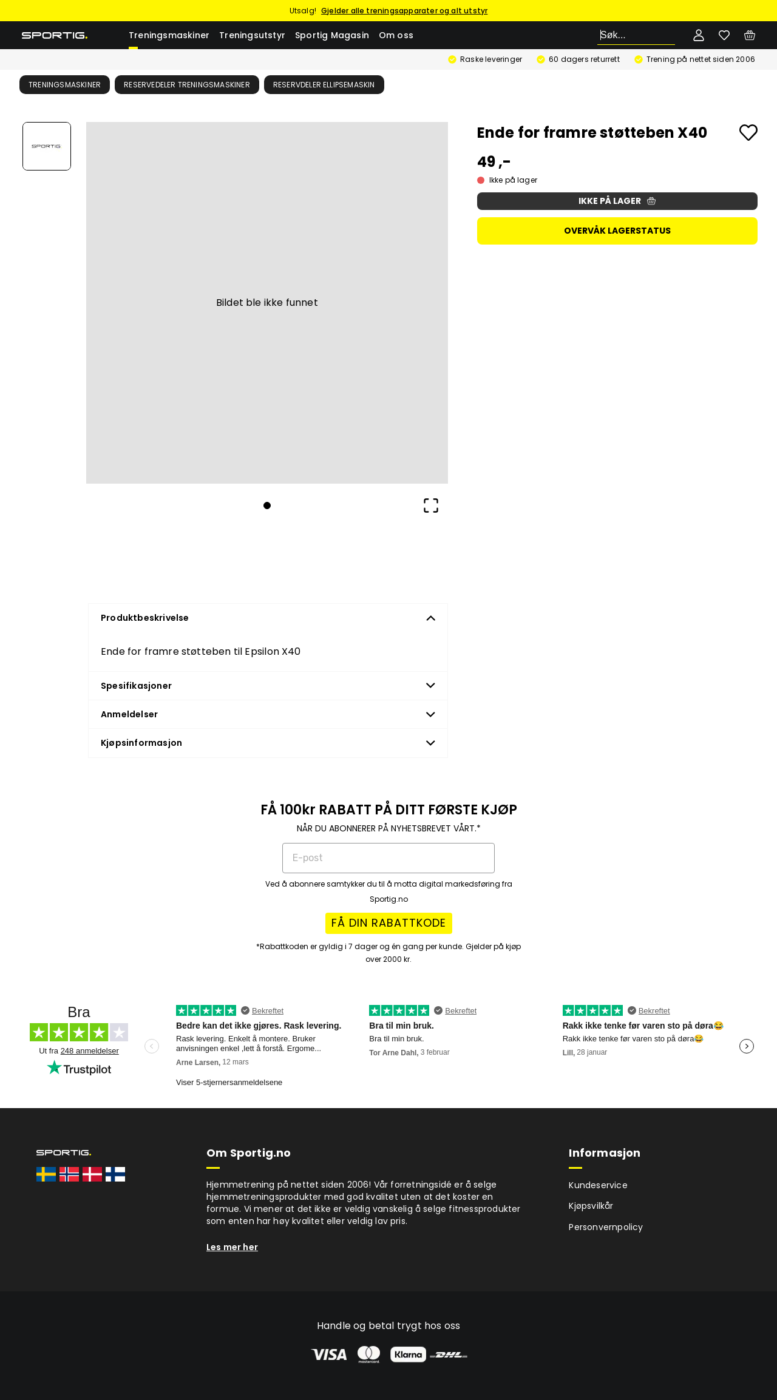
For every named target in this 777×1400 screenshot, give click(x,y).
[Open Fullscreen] (431, 505)
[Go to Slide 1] (46, 146)
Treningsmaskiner (169, 35)
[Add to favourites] (748, 132)
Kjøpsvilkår (591, 1206)
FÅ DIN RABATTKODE (388, 922)
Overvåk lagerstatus (617, 231)
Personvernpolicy (606, 1227)
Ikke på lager (617, 201)
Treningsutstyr (252, 35)
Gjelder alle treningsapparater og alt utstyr (404, 10)
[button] (267, 303)
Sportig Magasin (332, 35)
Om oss (396, 35)
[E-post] (388, 858)
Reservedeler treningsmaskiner (187, 84)
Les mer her (232, 1247)
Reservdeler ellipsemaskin (324, 84)
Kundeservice (598, 1185)
